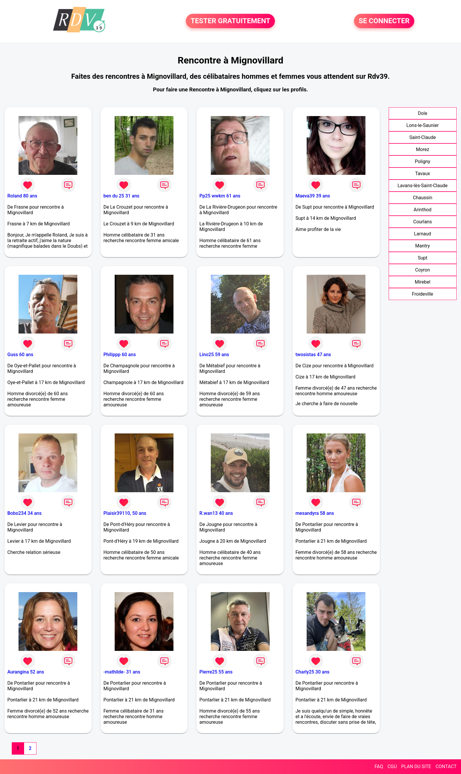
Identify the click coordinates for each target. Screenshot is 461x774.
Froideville (422, 294)
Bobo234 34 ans (24, 513)
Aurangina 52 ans (25, 672)
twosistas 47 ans (313, 354)
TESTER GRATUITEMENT (230, 21)
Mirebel (422, 282)
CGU (392, 766)
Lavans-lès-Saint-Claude (422, 185)
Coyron (422, 270)
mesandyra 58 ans (314, 513)
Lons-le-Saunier (422, 125)
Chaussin (422, 197)
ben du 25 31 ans (121, 196)
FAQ (379, 766)
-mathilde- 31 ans (121, 672)
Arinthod (423, 209)
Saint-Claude (422, 137)
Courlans (422, 222)
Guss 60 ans (20, 354)
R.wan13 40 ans (216, 513)
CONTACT (446, 766)
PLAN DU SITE (416, 766)
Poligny (422, 161)
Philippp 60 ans (119, 354)
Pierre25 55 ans (216, 672)
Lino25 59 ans (214, 354)
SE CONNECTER (384, 21)
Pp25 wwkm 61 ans (219, 196)
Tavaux (422, 173)
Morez (422, 149)
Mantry (422, 246)
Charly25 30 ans (312, 672)
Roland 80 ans (22, 196)
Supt (422, 258)
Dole (422, 113)
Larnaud (422, 234)
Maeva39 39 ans (312, 196)
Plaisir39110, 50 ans (124, 513)
